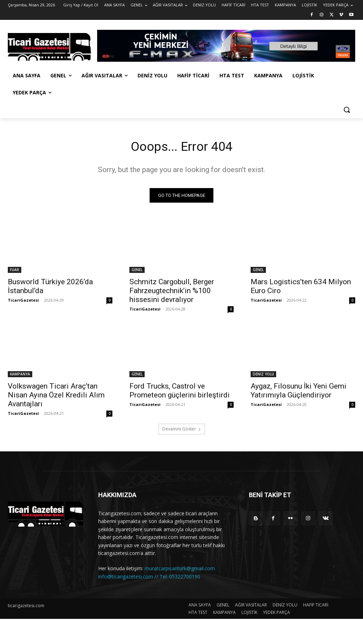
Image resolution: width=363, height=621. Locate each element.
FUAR (14, 271)
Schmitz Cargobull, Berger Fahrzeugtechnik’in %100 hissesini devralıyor (171, 292)
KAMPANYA (20, 376)
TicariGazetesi (23, 301)
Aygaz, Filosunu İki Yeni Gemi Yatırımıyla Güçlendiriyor (298, 392)
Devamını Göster (181, 431)
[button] (346, 109)
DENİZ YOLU (263, 376)
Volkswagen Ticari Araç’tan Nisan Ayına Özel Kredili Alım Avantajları (56, 397)
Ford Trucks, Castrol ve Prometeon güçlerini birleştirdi (179, 392)
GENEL (137, 271)
